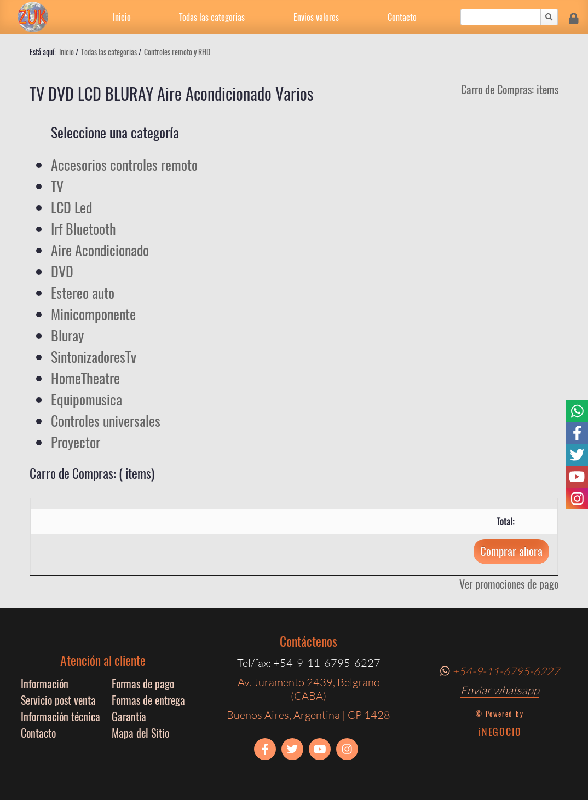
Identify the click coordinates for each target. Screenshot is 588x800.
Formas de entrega (148, 700)
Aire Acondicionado (100, 249)
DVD (62, 271)
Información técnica (60, 716)
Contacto (402, 17)
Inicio (122, 17)
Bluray (67, 335)
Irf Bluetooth (83, 228)
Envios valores (316, 17)
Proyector (75, 442)
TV (57, 185)
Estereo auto (82, 292)
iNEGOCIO (500, 731)
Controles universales (105, 420)
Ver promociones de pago (508, 584)
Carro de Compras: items (509, 89)
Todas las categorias (212, 17)
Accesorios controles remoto (124, 164)
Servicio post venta (58, 700)
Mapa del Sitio (140, 732)
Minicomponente (93, 313)
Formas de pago (143, 683)
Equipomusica (86, 399)
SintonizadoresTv (93, 356)
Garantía (129, 716)
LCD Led (71, 207)
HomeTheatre (85, 378)
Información (44, 683)
